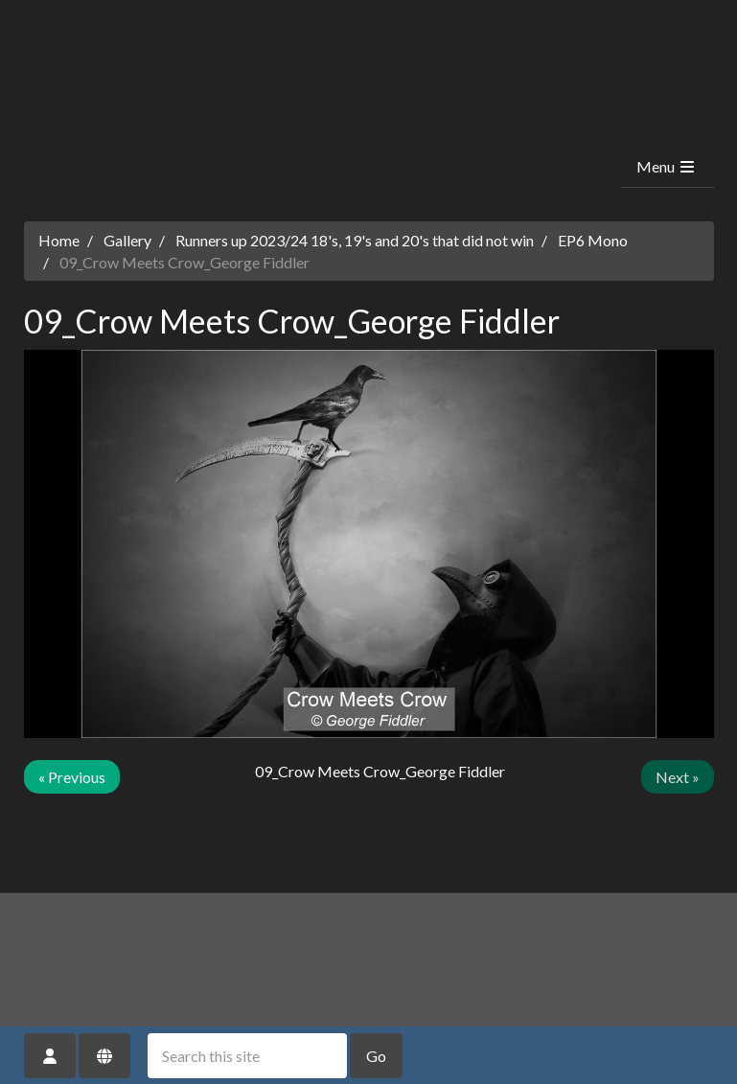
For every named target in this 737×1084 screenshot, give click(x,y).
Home (59, 240)
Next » (678, 777)
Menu (666, 166)
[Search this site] (247, 1055)
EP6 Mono (593, 240)
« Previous (71, 777)
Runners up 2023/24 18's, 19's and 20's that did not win (354, 240)
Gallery (127, 240)
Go (376, 1056)
